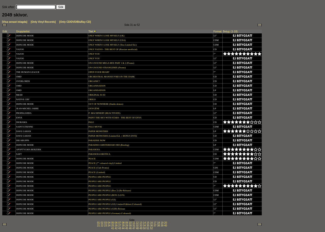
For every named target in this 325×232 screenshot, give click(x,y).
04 (109, 222)
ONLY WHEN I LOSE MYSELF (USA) (107, 40)
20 (165, 222)
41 (112, 228)
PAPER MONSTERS (98, 131)
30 (130, 225)
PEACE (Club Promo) (98, 167)
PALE (91, 122)
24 (109, 225)
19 (162, 222)
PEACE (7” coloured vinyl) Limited (105, 163)
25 (112, 225)
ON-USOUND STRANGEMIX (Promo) (107, 67)
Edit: (5, 31)
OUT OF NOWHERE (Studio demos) (106, 104)
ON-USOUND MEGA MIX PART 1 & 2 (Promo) (111, 63)
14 (144, 222)
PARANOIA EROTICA (99, 154)
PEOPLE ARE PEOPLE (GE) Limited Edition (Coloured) (115, 204)
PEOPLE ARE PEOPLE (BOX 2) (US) (106, 195)
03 (105, 222)
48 (137, 228)
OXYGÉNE (94, 108)
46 (130, 228)
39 (162, 225)
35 (148, 225)
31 (133, 225)
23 (105, 225)
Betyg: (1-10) (230, 31)
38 (158, 225)
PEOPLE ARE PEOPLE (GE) (102, 199)
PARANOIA (94, 149)
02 (102, 222)
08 (123, 222)
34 (144, 225)
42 (116, 228)
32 (137, 225)
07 (119, 222)
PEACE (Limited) (97, 172)
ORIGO (92, 99)
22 (102, 225)
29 (126, 225)
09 (126, 222)
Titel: (91, 31)
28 (123, 225)
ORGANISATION (97, 86)
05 (112, 222)
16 (151, 222)
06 (116, 222)
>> (259, 25)
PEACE (92, 158)
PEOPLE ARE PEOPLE (99, 177)
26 (116, 225)
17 (155, 222)
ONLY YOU (94, 54)
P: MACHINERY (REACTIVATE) (104, 113)
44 (123, 228)
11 (133, 222)
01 (98, 222)
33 (140, 225)
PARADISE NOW (97, 140)
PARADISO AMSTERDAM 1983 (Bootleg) (109, 145)
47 (133, 228)
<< (4, 25)
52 (151, 228)
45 (126, 228)
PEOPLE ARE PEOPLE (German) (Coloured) (109, 213)
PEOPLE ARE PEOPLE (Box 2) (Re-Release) (109, 190)
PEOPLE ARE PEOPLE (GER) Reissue (107, 208)
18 (158, 222)
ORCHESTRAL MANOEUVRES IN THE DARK (111, 76)
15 (148, 222)
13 (140, 222)
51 (148, 228)
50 (144, 228)
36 (151, 225)
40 (165, 225)
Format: (218, 31)
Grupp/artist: (23, 31)
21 (98, 225)
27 (119, 225)
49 (140, 228)
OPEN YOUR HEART (99, 72)
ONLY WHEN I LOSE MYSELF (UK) (106, 35)
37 (155, 225)
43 (119, 228)
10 (130, 222)
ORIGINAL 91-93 (97, 95)
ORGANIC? (94, 81)
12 (137, 222)
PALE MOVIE (95, 126)
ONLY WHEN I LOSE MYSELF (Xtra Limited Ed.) (112, 45)
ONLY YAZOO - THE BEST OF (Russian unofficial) (113, 49)
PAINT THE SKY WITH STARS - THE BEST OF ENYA (115, 117)
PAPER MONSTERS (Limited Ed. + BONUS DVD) (112, 136)
